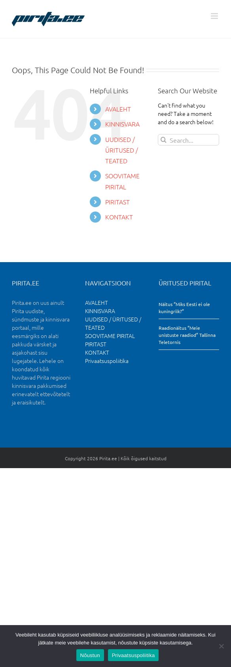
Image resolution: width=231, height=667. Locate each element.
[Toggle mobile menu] (215, 16)
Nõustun (90, 655)
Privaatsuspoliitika (107, 361)
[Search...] (188, 139)
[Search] (163, 139)
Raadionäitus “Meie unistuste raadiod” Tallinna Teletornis (187, 335)
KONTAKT (119, 216)
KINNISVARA (122, 123)
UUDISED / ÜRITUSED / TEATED (121, 150)
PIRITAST (117, 201)
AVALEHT (118, 108)
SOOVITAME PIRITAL (110, 336)
